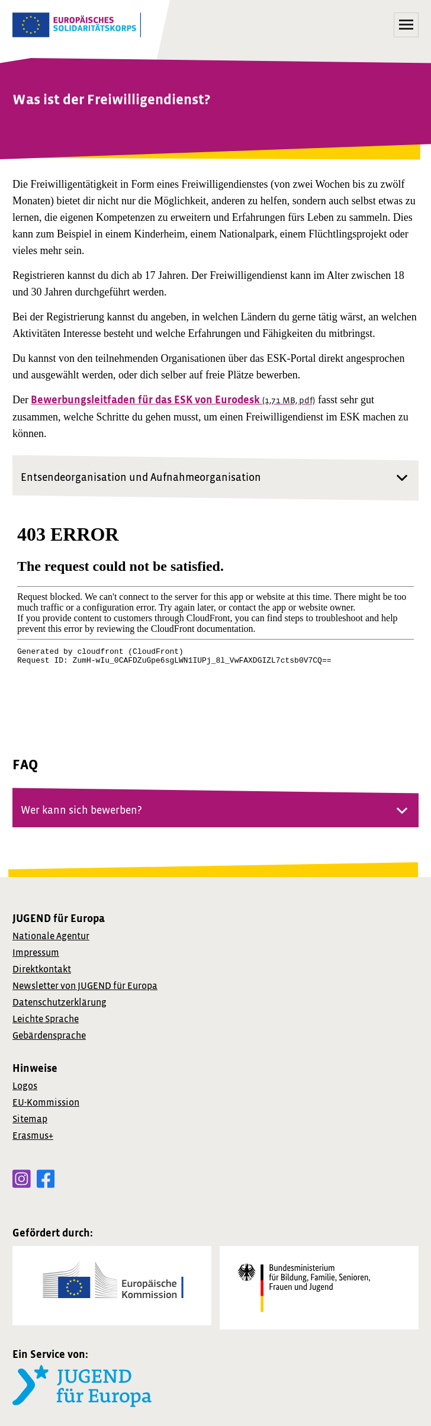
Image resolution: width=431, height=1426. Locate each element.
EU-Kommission (45, 1102)
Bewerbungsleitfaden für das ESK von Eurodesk (173, 400)
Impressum (35, 953)
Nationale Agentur (50, 936)
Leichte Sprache (45, 1019)
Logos (24, 1086)
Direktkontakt (41, 969)
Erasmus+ (32, 1135)
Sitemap (29, 1119)
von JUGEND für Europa (84, 986)
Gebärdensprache (49, 1035)
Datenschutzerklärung (59, 1002)
